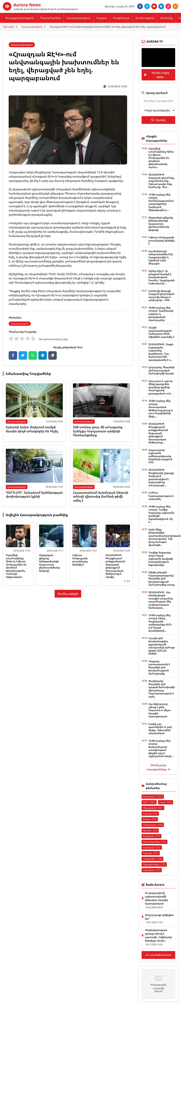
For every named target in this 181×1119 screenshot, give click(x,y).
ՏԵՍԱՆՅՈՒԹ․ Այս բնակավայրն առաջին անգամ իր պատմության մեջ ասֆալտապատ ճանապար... (160, 600)
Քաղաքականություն (20, 18)
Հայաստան (152, 796)
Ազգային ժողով (154, 864)
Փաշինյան (151, 836)
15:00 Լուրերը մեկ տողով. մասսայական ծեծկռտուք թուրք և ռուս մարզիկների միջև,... (160, 408)
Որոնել (158, 120)
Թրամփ (150, 830)
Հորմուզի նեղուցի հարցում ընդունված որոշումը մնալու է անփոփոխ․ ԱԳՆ (161, 295)
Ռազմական (121, 18)
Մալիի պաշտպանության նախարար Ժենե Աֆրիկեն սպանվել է (161, 332)
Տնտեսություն (145, 18)
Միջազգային (153, 807)
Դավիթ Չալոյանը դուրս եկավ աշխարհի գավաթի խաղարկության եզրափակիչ (160, 558)
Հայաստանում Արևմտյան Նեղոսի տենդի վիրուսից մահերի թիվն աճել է (100, 496)
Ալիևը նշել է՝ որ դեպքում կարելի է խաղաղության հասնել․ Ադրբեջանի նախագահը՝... (161, 277)
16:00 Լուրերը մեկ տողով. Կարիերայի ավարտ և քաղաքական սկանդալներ (160, 314)
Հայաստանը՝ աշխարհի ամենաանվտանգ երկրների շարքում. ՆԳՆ (160, 456)
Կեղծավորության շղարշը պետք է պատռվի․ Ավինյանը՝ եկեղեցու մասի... (158, 935)
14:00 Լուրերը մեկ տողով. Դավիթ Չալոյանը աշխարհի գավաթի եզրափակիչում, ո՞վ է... (161, 514)
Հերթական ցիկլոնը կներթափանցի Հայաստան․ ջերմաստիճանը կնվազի (49, 562)
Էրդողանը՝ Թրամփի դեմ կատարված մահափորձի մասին (161, 370)
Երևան (149, 819)
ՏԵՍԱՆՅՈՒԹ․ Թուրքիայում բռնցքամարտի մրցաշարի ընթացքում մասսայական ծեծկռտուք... (158, 433)
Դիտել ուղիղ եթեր (156, 75)
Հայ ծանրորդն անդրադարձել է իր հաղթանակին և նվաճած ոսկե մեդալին (160, 257)
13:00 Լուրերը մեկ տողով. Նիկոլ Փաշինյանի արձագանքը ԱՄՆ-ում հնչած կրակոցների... (160, 622)
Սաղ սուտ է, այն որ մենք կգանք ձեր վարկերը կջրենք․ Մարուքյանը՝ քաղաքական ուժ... (160, 387)
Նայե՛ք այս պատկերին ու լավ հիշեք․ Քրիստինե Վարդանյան (160, 728)
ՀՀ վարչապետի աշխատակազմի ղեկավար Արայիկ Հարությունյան (156, 898)
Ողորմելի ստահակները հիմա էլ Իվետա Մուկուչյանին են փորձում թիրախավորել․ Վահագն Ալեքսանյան (16, 566)
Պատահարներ (50, 18)
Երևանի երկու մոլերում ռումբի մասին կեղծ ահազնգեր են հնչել (32, 429)
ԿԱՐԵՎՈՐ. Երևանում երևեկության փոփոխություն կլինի (34, 494)
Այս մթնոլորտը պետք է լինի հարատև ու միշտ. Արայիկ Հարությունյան (159, 710)
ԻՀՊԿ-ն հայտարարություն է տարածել (161, 496)
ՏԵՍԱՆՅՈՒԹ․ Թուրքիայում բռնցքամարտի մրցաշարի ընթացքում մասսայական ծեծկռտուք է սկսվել (115, 566)
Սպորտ (101, 18)
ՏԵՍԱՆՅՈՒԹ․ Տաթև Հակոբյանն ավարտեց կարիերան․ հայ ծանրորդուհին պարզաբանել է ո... (160, 352)
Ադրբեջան (151, 847)
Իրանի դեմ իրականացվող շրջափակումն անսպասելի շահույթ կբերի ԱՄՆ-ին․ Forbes (161, 645)
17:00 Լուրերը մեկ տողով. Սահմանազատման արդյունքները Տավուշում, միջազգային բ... (161, 202)
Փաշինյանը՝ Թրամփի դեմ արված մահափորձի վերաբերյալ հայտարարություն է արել (161, 688)
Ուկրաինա (151, 870)
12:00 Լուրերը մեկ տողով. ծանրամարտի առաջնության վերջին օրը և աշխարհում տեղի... (160, 748)
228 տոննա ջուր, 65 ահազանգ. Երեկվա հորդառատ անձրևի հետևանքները (98, 431)
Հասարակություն (78, 18)
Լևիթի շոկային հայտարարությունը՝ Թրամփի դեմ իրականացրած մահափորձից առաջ (161, 578)
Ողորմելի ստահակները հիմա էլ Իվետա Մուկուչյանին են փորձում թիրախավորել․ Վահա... (161, 158)
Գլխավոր (8, 26)
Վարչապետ (152, 858)
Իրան (165, 802)
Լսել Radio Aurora (158, 955)
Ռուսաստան (152, 824)
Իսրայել (150, 813)
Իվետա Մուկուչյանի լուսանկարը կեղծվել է (80, 559)
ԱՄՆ (149, 802)
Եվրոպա (150, 853)
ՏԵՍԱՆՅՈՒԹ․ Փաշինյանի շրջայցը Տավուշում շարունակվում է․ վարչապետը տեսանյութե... (161, 477)
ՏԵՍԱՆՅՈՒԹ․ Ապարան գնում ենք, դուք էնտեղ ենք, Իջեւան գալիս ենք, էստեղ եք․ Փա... (161, 181)
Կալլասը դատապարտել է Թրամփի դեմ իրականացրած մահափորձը (159, 667)
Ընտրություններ (154, 841)
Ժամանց (166, 18)
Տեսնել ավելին (67, 594)
